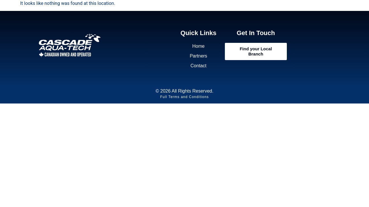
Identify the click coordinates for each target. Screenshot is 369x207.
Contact (198, 65)
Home (198, 46)
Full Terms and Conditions (184, 97)
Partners (198, 55)
